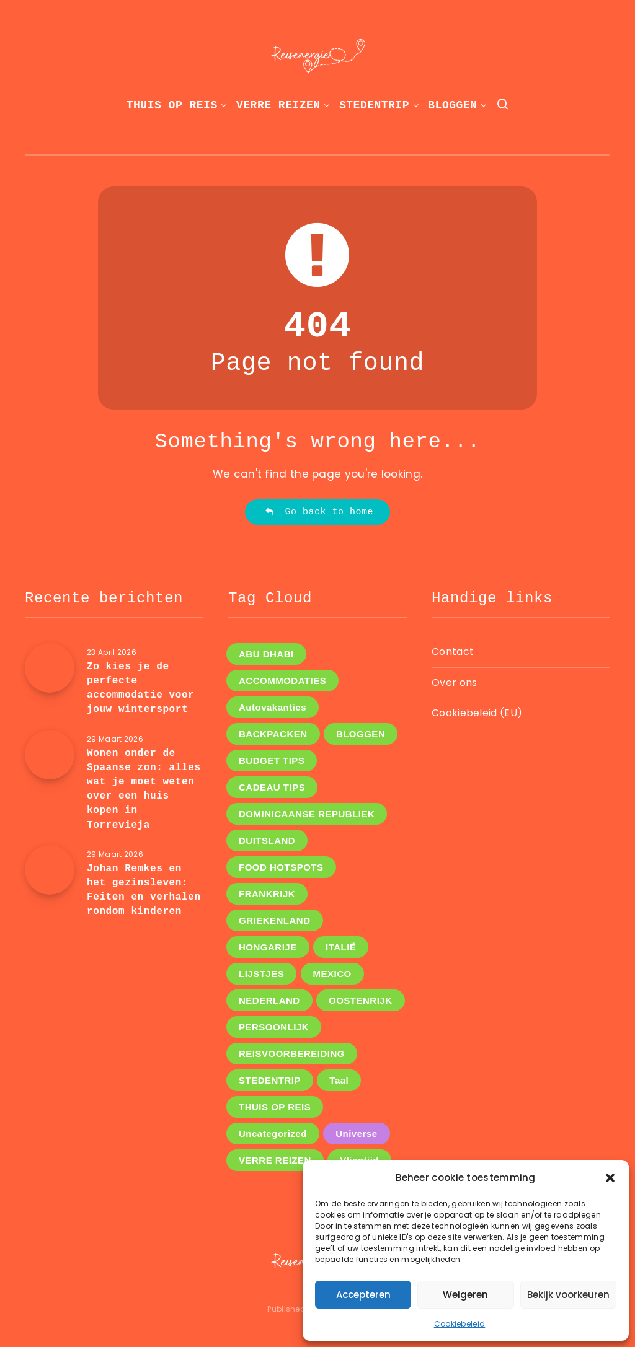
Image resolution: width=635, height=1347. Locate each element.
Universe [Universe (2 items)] (356, 1133)
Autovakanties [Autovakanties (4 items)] (272, 707)
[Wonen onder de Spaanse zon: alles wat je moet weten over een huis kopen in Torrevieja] (49, 754)
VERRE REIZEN (278, 105)
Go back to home (319, 512)
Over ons (454, 682)
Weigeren (465, 1294)
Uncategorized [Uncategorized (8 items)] (273, 1133)
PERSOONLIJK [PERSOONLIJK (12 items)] (274, 1027)
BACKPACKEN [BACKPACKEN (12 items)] (273, 734)
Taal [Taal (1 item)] (339, 1080)
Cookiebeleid (460, 1323)
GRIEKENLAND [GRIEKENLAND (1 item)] (275, 920)
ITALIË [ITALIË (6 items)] (341, 947)
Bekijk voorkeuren (568, 1294)
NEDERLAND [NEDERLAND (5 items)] (269, 1000)
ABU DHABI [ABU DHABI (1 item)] (266, 654)
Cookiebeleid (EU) (477, 713)
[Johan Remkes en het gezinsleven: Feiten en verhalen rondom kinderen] (49, 870)
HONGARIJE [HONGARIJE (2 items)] (268, 947)
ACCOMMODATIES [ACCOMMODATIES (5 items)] (282, 680)
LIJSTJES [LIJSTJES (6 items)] (261, 973)
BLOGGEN (452, 105)
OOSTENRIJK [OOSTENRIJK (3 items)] (361, 1000)
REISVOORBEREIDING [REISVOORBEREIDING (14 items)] (292, 1053)
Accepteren (363, 1294)
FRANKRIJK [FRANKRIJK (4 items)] (267, 893)
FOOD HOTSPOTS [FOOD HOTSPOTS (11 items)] (281, 867)
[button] (610, 1178)
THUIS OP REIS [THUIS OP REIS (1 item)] (275, 1107)
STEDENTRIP (374, 105)
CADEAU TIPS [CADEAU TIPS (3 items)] (272, 787)
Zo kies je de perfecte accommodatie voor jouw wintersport (140, 688)
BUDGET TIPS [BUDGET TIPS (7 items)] (271, 760)
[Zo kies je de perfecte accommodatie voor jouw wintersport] (49, 668)
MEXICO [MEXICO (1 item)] (332, 973)
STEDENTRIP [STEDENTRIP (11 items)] (270, 1080)
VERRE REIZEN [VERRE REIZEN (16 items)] (275, 1160)
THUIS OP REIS (172, 105)
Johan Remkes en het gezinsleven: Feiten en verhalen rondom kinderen (144, 890)
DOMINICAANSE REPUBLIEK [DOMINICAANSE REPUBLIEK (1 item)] (307, 814)
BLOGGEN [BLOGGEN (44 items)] (360, 734)
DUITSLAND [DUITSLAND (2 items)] (267, 840)
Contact (453, 651)
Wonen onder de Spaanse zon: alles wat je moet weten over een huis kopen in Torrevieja (144, 789)
